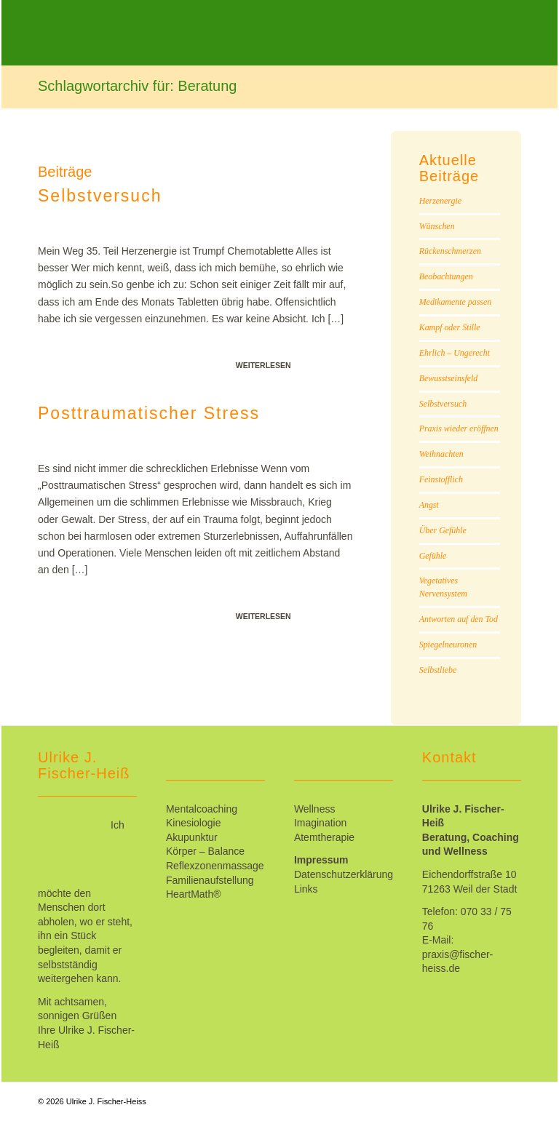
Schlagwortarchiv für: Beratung (137, 86)
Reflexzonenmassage (215, 865)
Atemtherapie (324, 837)
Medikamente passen (455, 302)
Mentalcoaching (201, 809)
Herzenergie (440, 201)
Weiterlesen (263, 365)
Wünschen (437, 226)
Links (306, 889)
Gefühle (433, 556)
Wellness (315, 809)
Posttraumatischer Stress (149, 413)
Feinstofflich (441, 479)
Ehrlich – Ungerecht (454, 353)
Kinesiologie (193, 823)
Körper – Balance (205, 851)
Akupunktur (192, 837)
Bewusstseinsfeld (448, 378)
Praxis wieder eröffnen (459, 428)
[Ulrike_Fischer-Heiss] (165, 43)
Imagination (320, 823)
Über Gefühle (443, 530)
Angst (429, 505)
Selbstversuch (100, 195)
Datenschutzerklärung (343, 874)
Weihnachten (441, 454)
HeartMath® (193, 894)
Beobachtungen (446, 276)
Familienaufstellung (210, 880)
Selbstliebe (438, 670)
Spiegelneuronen (448, 644)
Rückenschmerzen (450, 251)
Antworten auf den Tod (458, 619)
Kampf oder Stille (449, 327)
